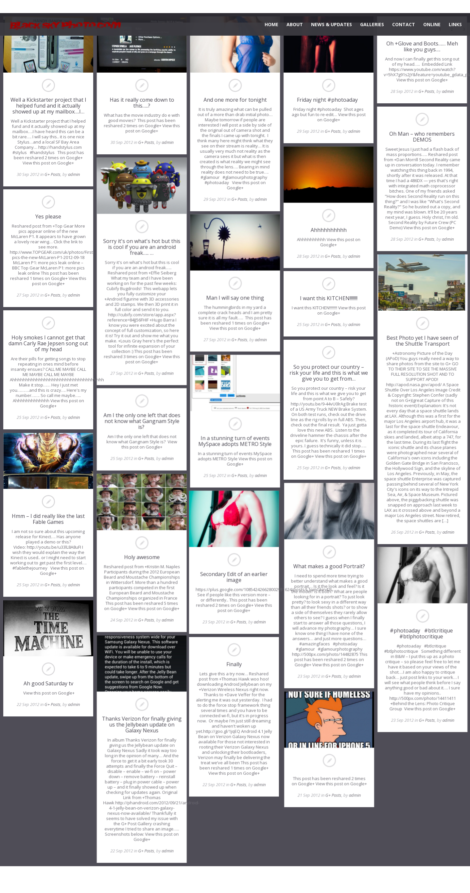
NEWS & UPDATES (331, 24)
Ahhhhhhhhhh (328, 229)
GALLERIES (372, 24)
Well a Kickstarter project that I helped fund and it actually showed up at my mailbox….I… (48, 105)
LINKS (455, 24)
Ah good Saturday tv (48, 683)
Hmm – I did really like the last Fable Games (48, 518)
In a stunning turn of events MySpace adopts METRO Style (234, 441)
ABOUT (295, 24)
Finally (235, 664)
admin (74, 174)
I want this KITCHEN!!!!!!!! (328, 298)
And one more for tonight (235, 99)
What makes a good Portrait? (328, 566)
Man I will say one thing (235, 297)
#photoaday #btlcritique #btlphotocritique (422, 633)
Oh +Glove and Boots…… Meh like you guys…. (422, 46)
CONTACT (403, 24)
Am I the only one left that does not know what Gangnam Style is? (141, 421)
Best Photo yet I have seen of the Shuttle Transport (422, 340)
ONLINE (432, 24)
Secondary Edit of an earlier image (235, 577)
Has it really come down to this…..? (142, 102)
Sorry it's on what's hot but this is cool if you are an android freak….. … (141, 246)
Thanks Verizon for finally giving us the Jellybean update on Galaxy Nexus (142, 724)
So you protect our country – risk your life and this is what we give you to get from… (328, 372)
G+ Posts (52, 174)
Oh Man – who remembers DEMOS (421, 136)
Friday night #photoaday (328, 99)
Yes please (48, 216)
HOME (271, 24)
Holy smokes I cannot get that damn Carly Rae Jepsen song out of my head (48, 343)
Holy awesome (142, 557)
